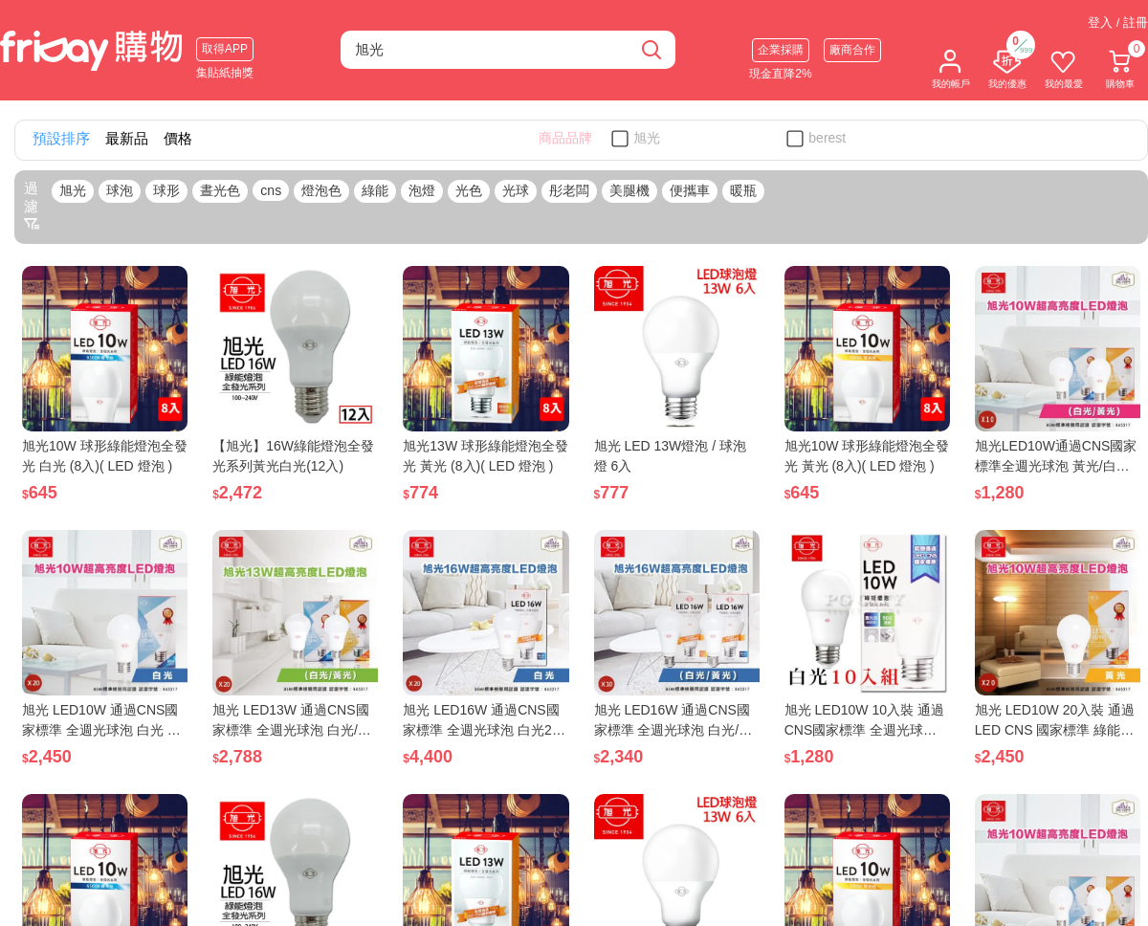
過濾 (31, 206)
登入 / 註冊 (1118, 22)
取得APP (225, 48)
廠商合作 (852, 49)
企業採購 (781, 49)
